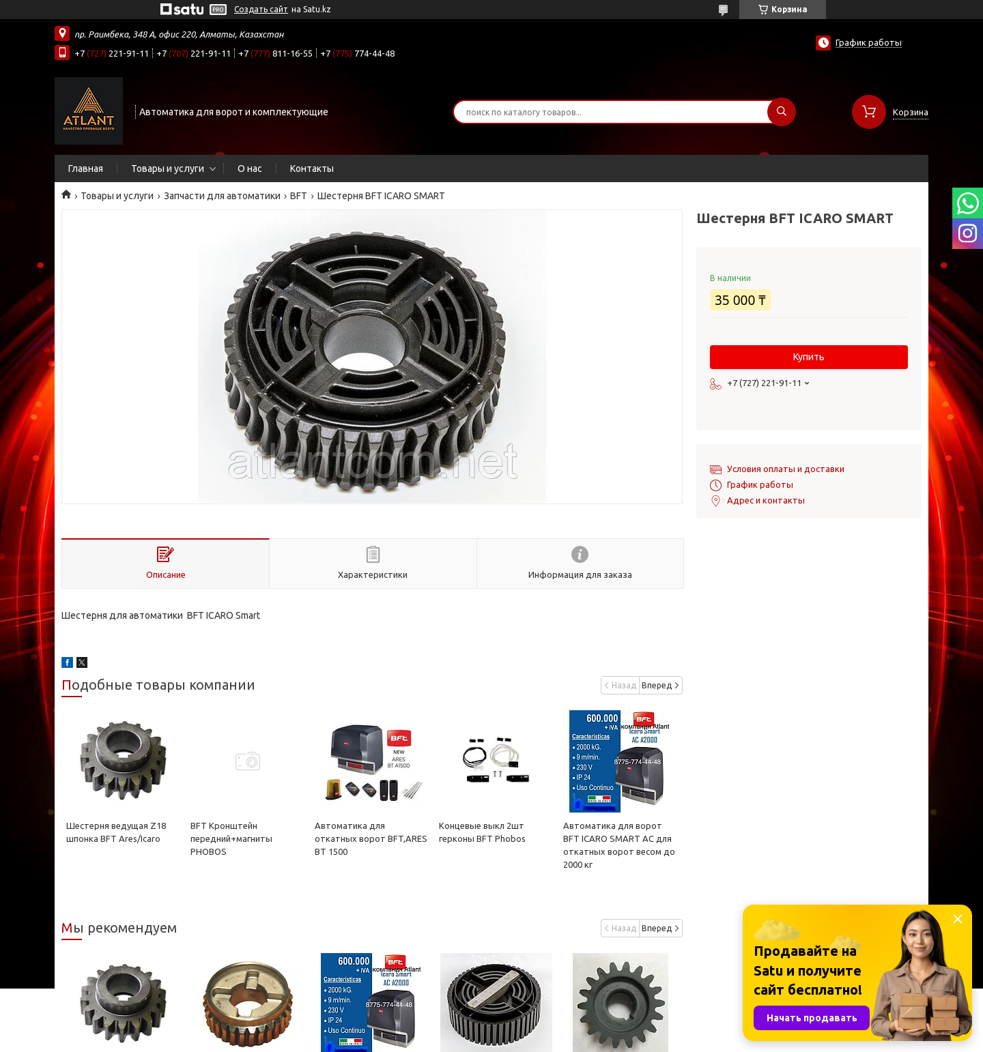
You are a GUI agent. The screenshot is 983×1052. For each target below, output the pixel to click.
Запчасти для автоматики (222, 195)
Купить (809, 356)
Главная (85, 168)
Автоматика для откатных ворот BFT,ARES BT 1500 (371, 838)
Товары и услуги (167, 168)
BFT (298, 195)
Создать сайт (261, 9)
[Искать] (781, 112)
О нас (250, 168)
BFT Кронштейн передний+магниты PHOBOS (231, 838)
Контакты (312, 168)
